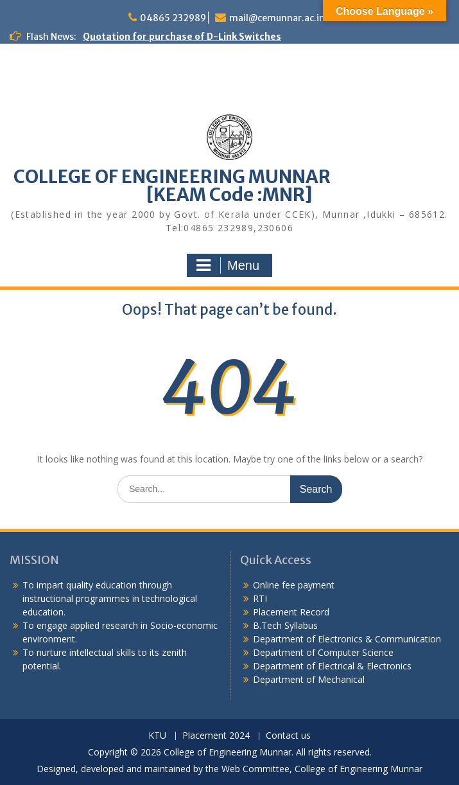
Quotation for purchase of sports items (101, 104)
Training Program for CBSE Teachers (95, 50)
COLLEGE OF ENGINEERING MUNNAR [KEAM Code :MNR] (229, 185)
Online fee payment (293, 585)
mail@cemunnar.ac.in (277, 18)
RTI (260, 598)
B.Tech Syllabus (285, 625)
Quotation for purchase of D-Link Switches (182, 36)
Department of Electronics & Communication (348, 639)
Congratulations (48, 77)
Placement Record (291, 612)
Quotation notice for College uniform (96, 158)
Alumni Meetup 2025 (57, 90)
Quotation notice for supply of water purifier (113, 117)
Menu (227, 265)
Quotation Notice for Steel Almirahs (93, 131)
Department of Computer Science (323, 652)
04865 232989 (173, 18)
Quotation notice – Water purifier (87, 63)
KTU (157, 736)
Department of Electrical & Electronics (332, 666)
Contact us (288, 736)
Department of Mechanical (309, 679)
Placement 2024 (216, 736)
